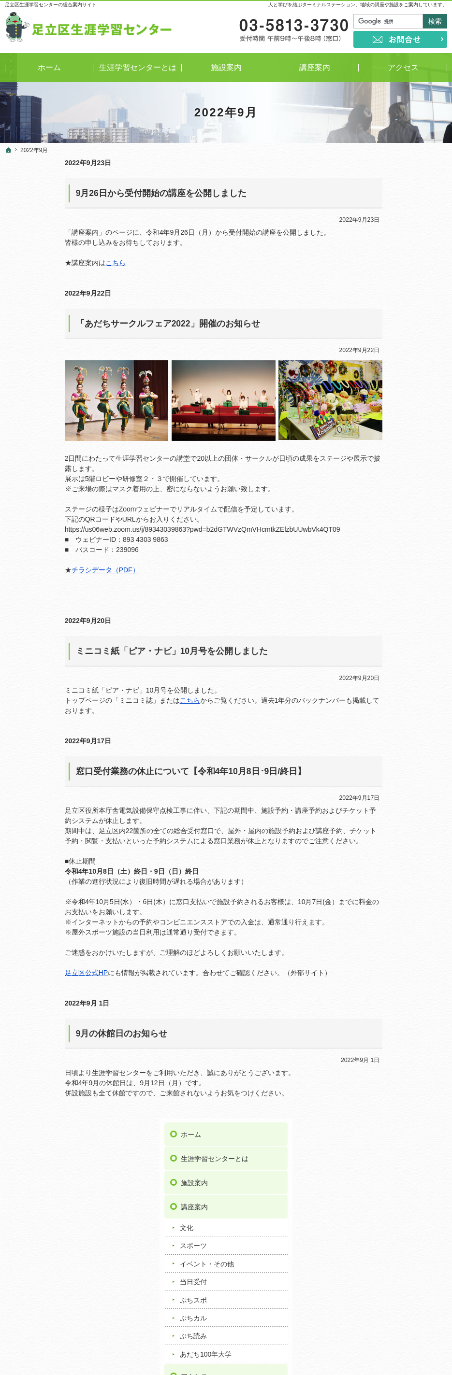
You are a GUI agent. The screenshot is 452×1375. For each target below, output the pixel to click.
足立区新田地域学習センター (390, 1021)
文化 (359, 263)
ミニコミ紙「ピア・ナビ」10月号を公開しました (112, 651)
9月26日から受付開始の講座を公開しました (101, 193)
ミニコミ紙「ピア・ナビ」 (393, 457)
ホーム (364, 170)
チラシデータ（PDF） (45, 570)
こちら (55, 263)
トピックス (370, 598)
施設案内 (367, 219)
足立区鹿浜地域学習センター (390, 1011)
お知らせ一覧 (374, 560)
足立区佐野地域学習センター (390, 1001)
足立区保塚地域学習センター (390, 1092)
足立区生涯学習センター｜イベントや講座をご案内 (272, 1352)
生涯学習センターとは (388, 194)
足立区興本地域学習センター (390, 981)
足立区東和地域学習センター (390, 1062)
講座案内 (367, 243)
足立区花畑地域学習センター (390, 1082)
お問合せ (367, 662)
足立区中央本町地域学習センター (390, 1047)
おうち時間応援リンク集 (391, 511)
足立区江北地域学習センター (390, 991)
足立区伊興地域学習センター (390, 960)
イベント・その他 (380, 299)
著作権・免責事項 (381, 711)
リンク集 (367, 638)
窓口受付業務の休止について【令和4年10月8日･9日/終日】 (131, 771)
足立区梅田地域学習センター (390, 971)
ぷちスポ (366, 336)
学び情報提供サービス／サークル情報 (398, 483)
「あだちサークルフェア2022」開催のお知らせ (108, 323)
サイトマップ (374, 735)
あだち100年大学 (379, 390)
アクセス (367, 412)
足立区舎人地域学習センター (390, 1072)
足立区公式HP (26, 973)
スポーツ (366, 281)
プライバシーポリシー (388, 687)
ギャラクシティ (369, 1102)
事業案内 (367, 436)
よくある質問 (374, 535)
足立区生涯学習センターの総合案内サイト (51, 4)
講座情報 (366, 617)
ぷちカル (366, 353)
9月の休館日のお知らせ (62, 1033)
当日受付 (366, 318)
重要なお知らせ (376, 580)
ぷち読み (366, 372)
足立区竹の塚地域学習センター (393, 1031)
